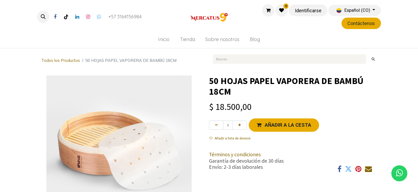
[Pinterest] (358, 169)
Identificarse (308, 10)
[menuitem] (164, 39)
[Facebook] (55, 17)
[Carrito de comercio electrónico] (268, 10)
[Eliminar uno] (216, 125)
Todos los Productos (60, 60)
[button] (43, 17)
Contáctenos (361, 23)
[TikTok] (66, 17)
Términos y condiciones (235, 154)
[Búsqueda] (373, 58)
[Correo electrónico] (368, 169)
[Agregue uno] (239, 125)
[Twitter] (99, 17)
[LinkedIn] (77, 17)
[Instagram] (88, 17)
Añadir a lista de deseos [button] (230, 138)
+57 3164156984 (125, 17)
